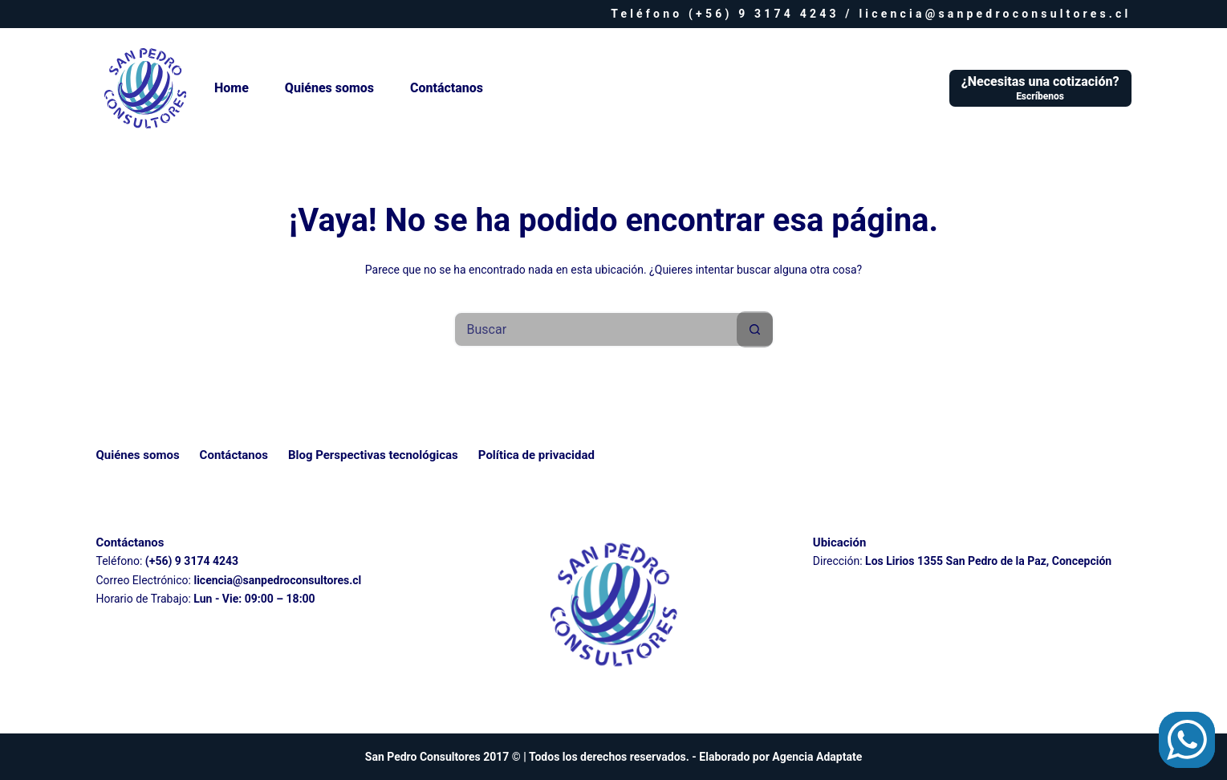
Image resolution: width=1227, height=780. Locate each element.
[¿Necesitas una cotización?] (1040, 88)
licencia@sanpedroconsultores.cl (995, 13)
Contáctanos (446, 87)
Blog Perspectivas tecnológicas (373, 455)
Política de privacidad (536, 455)
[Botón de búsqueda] (755, 329)
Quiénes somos (329, 87)
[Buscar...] (596, 329)
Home (231, 87)
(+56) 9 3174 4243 (764, 13)
